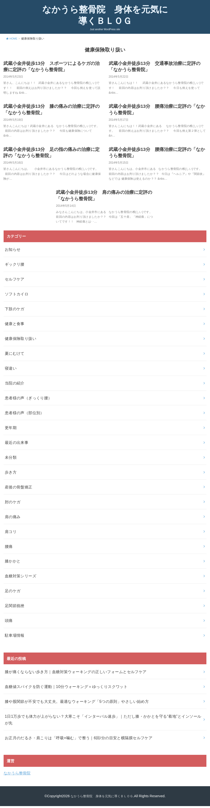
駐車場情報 (14, 637)
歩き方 (11, 474)
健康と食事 (14, 325)
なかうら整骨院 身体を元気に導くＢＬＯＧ (105, 16)
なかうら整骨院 (17, 775)
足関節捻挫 (14, 608)
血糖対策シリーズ (20, 578)
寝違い (11, 370)
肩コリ (11, 533)
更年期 (11, 429)
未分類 (11, 459)
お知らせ (13, 251)
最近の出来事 (16, 444)
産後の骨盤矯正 (18, 489)
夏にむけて (14, 355)
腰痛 (9, 548)
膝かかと (13, 563)
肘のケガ (13, 504)
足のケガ (13, 593)
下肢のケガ (14, 311)
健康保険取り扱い (20, 340)
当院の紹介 (14, 385)
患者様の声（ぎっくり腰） (28, 400)
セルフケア (14, 281)
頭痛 (9, 622)
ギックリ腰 (14, 266)
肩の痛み (13, 518)
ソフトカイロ (16, 296)
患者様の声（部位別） (24, 415)
